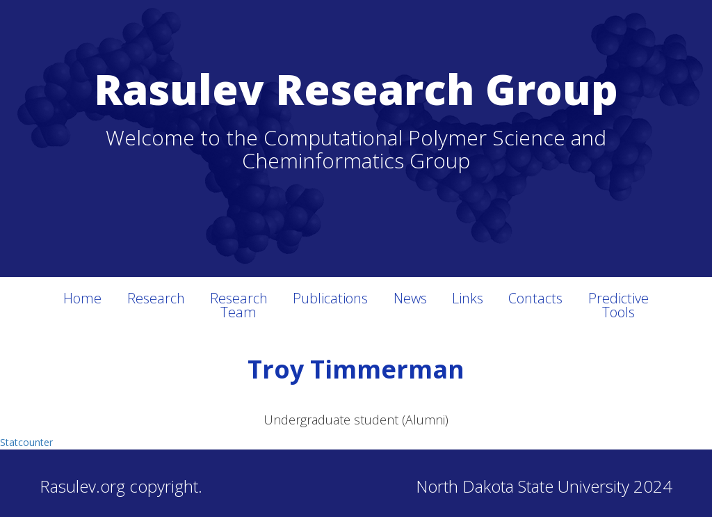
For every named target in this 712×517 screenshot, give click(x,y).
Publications (330, 298)
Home (82, 298)
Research (156, 298)
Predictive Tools (618, 305)
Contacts (535, 298)
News (410, 298)
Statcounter (26, 442)
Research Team (239, 305)
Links (467, 298)
